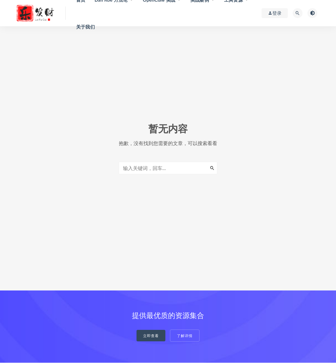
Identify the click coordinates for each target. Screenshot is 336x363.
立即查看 (151, 335)
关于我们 (85, 27)
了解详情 (185, 335)
